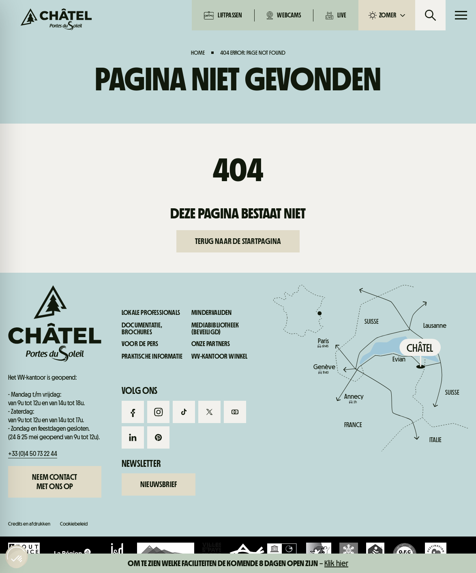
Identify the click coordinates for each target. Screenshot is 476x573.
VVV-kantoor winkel (219, 356)
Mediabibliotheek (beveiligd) (215, 329)
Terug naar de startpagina (238, 241)
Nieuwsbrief (158, 484)
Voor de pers (140, 344)
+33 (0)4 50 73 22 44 (32, 454)
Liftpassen (223, 15)
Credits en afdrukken (29, 524)
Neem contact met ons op (54, 481)
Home (198, 52)
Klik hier (336, 563)
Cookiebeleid (74, 524)
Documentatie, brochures (142, 329)
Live (336, 15)
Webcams (283, 15)
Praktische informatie (416, 385)
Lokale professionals (151, 312)
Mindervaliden (211, 312)
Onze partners (210, 344)
